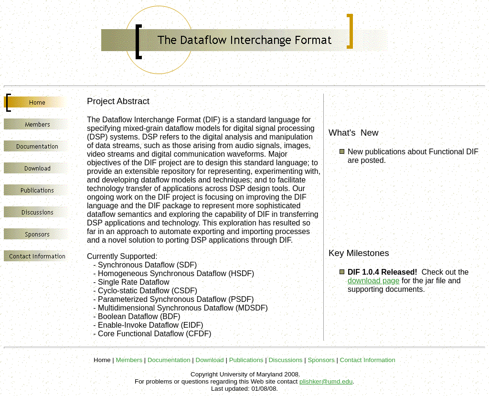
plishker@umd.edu (325, 381)
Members (129, 360)
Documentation (169, 360)
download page (374, 281)
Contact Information (367, 360)
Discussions (285, 360)
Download (210, 360)
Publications (246, 360)
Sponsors (321, 360)
